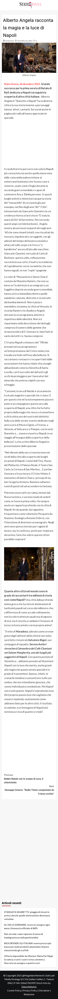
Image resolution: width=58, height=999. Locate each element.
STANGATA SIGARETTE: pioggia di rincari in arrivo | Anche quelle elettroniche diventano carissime (27, 915)
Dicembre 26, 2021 (24, 41)
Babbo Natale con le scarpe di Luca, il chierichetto (29, 778)
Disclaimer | (45, 990)
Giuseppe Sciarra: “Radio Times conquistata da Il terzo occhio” (29, 789)
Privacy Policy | (31, 990)
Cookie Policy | (15, 990)
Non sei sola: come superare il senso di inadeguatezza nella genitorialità (23, 936)
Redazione (10, 41)
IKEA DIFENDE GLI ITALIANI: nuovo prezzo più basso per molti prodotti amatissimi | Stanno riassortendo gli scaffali (27, 947)
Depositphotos (29, 986)
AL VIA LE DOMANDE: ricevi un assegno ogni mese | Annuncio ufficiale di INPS (27, 926)
